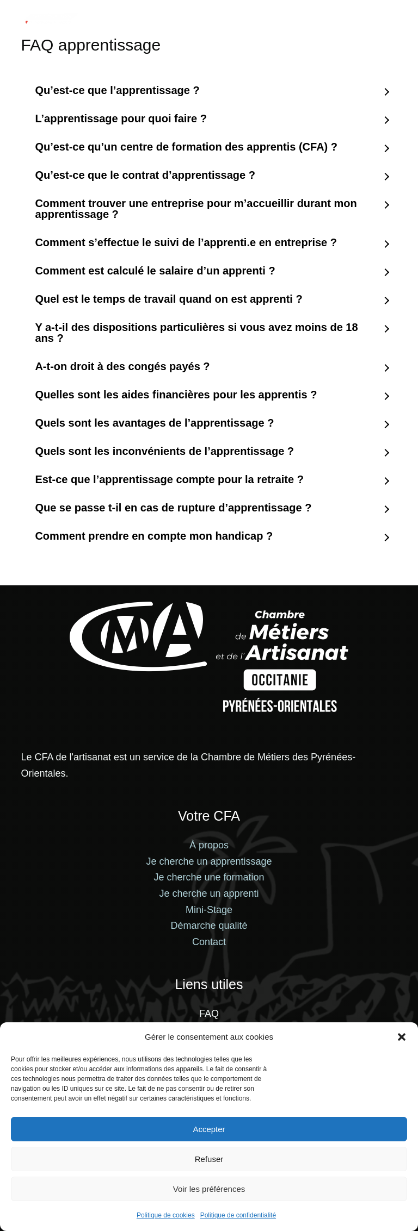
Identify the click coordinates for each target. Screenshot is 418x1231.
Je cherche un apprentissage (209, 861)
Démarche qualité (208, 925)
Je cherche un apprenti (209, 893)
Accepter (209, 1129)
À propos (209, 845)
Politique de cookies (166, 1215)
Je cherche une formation (208, 877)
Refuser (209, 1159)
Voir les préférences (209, 1188)
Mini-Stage (209, 909)
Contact (209, 941)
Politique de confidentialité (238, 1215)
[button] (401, 1037)
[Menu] (392, 19)
